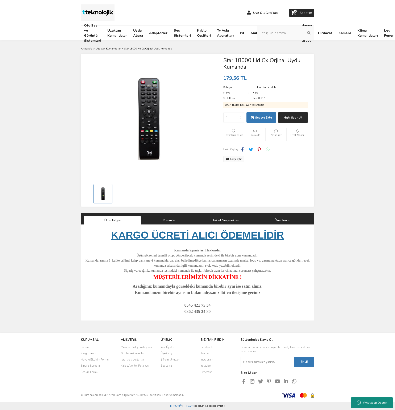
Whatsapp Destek (372, 402)
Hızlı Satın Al (293, 118)
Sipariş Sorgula (90, 366)
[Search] (285, 33)
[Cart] (301, 13)
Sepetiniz (166, 366)
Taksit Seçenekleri (226, 220)
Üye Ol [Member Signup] (258, 13)
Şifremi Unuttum (170, 360)
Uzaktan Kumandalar (265, 87)
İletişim (85, 347)
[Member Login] (249, 13)
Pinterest (206, 372)
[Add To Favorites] (233, 134)
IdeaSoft (176, 406)
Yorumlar (169, 220)
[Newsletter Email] (267, 362)
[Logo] (98, 12)
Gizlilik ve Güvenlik (132, 353)
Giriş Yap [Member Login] (272, 13)
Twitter (205, 353)
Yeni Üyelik (167, 347)
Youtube (206, 366)
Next (255, 92)
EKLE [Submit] (304, 362)
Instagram (207, 360)
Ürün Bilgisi (112, 220)
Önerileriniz (283, 220)
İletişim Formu (89, 372)
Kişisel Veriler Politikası (135, 366)
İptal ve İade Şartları (133, 360)
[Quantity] (233, 117)
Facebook (207, 347)
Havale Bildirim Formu (95, 360)
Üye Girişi (166, 353)
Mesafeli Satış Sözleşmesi (137, 347)
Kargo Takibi (88, 353)
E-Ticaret (189, 406)
